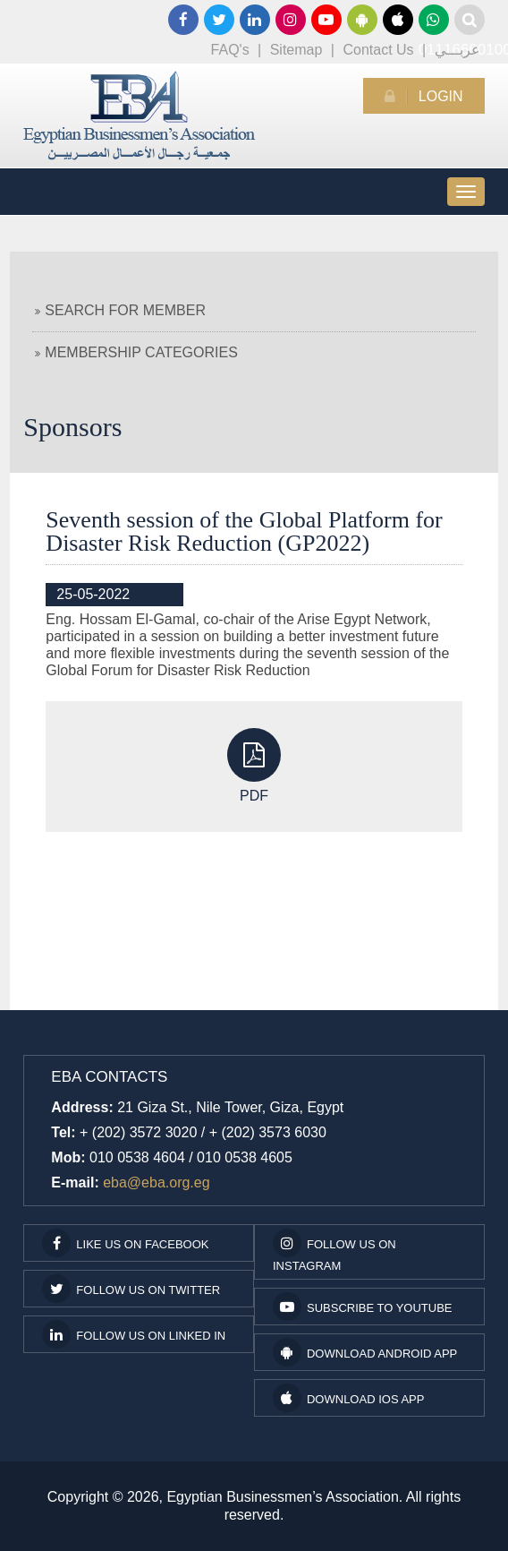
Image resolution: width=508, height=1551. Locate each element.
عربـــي (457, 49)
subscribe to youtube (363, 1306)
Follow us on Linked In (133, 1334)
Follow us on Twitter (131, 1288)
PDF (254, 765)
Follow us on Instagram (334, 1251)
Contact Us (378, 49)
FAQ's (230, 49)
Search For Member (120, 310)
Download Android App (365, 1352)
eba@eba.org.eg (156, 1182)
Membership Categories (136, 352)
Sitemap (296, 49)
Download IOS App (348, 1398)
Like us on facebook (125, 1243)
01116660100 (434, 19)
